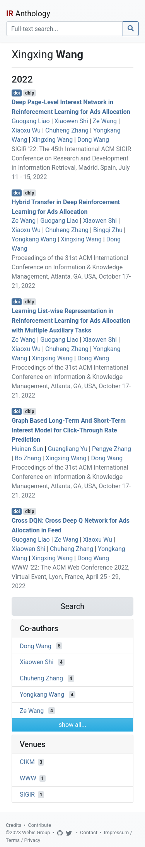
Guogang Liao (31, 121)
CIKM (27, 762)
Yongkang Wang (34, 239)
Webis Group (36, 832)
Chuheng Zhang (67, 130)
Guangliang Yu (67, 449)
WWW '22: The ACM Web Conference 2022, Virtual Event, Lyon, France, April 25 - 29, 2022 (71, 577)
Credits (13, 825)
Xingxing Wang (52, 139)
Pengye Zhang (111, 449)
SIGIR (27, 794)
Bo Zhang (28, 458)
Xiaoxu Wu (26, 130)
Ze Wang (105, 121)
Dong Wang (93, 139)
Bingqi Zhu (108, 230)
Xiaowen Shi (71, 121)
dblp (29, 93)
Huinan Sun (27, 449)
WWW (28, 778)
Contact (88, 832)
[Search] (64, 28)
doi (17, 93)
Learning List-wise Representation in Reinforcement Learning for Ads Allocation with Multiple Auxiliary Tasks (71, 320)
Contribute (39, 825)
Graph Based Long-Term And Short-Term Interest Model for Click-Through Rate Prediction (69, 430)
